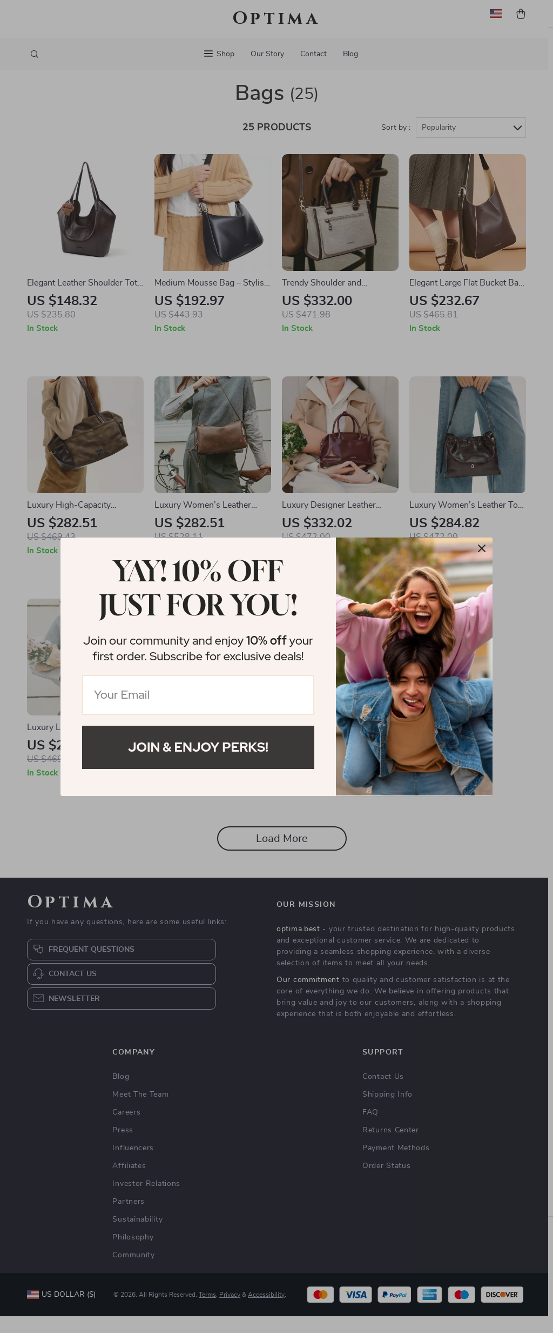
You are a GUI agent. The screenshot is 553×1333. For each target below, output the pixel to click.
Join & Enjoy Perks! (198, 747)
